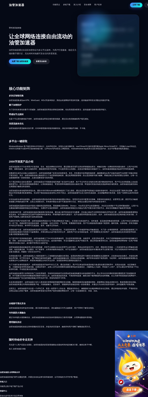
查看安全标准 (41, 61)
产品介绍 (19, 386)
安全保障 (87, 5)
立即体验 (19, 396)
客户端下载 (11, 386)
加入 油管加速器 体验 (17, 349)
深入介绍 (77, 5)
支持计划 (12, 396)
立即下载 (136, 5)
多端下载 (67, 5)
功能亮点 (56, 5)
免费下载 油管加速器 (20, 61)
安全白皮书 (4, 396)
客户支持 (98, 5)
